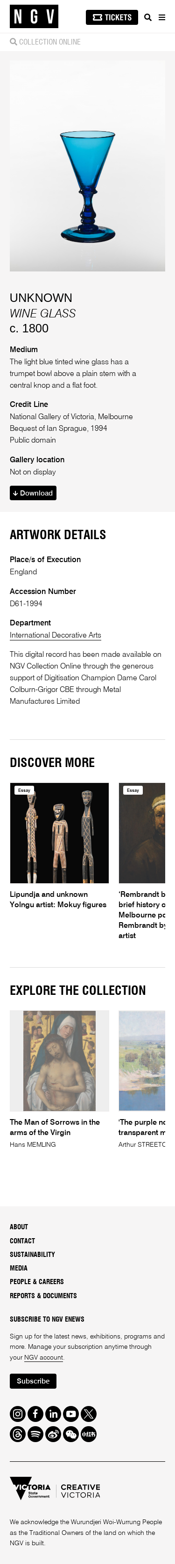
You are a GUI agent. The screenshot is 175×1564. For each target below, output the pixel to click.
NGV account (43, 1357)
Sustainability (32, 1255)
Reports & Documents (43, 1296)
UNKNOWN (41, 297)
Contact (22, 1241)
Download (33, 493)
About (19, 1227)
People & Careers (37, 1282)
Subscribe (33, 1381)
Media (19, 1268)
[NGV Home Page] (34, 16)
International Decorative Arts (55, 635)
